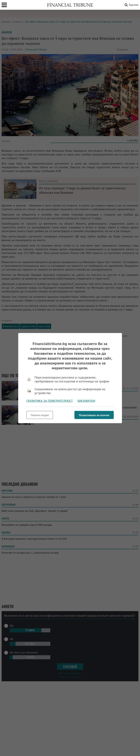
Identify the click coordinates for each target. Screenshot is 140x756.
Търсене (130, 4)
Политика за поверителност (49, 401)
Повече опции (40, 415)
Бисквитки (86, 401)
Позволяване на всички (94, 415)
